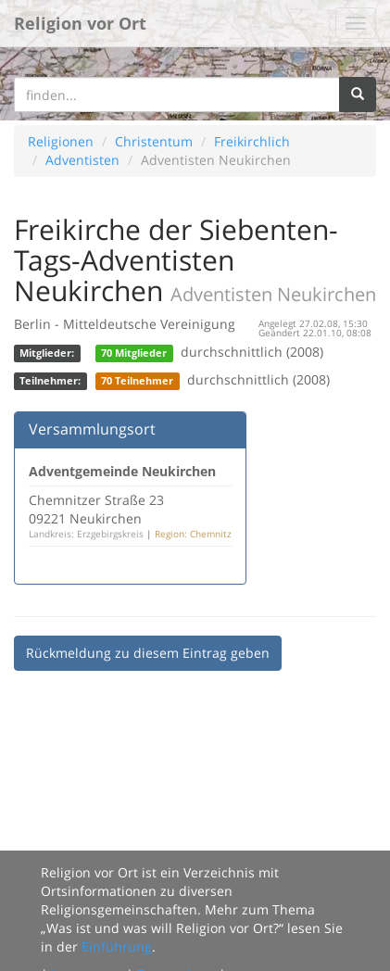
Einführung (117, 946)
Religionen (61, 141)
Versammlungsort (92, 429)
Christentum (154, 141)
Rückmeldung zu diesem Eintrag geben (148, 653)
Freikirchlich (252, 141)
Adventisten (82, 160)
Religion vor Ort (80, 23)
